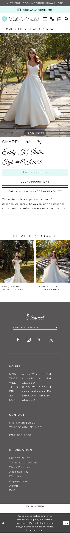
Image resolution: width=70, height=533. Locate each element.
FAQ (12, 490)
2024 (49, 29)
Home (8, 29)
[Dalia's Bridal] (20, 19)
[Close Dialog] (3, 523)
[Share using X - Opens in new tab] (39, 142)
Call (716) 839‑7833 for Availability (35, 191)
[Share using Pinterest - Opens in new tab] (28, 142)
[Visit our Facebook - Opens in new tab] (18, 340)
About (13, 486)
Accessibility (19, 472)
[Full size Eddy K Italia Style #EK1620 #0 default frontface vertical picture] (35, 85)
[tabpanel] (35, 85)
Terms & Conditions (23, 462)
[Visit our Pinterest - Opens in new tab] (40, 340)
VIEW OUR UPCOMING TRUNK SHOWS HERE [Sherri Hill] (35, 3)
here (41, 530)
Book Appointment (35, 181)
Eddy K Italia (29, 29)
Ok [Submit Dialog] (66, 522)
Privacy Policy (19, 458)
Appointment (18, 481)
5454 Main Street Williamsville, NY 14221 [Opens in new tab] (26, 425)
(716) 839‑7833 (20, 435)
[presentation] (17, 261)
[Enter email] (35, 327)
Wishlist (15, 476)
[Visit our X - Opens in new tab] (51, 340)
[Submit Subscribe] (56, 327)
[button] (45, 19)
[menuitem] (45, 19)
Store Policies (19, 467)
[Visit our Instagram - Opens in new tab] (29, 339)
